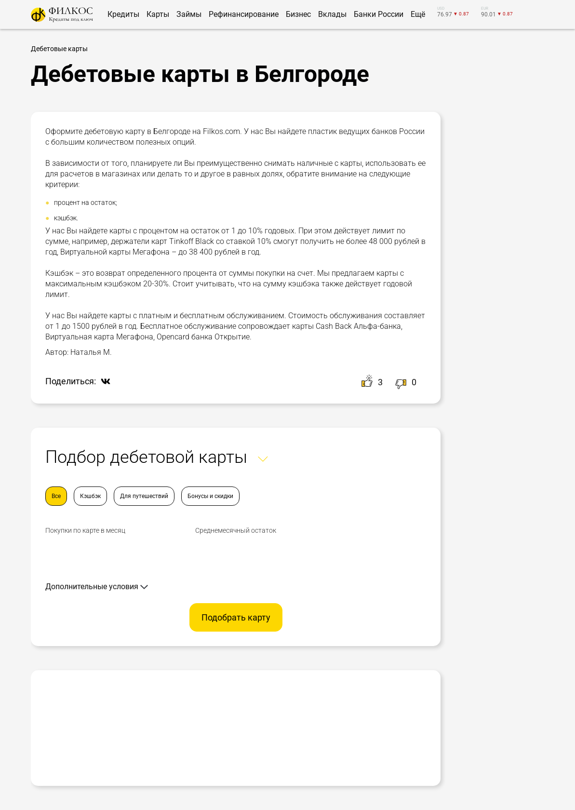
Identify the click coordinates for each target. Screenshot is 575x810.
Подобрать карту (235, 617)
